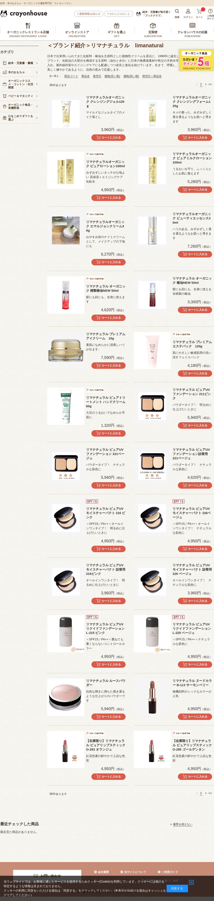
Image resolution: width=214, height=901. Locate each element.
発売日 (97, 76)
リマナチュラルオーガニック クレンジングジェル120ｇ (105, 101)
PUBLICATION (192, 36)
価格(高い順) (131, 76)
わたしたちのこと (120, 13)
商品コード (71, 76)
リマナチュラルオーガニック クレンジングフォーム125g (192, 101)
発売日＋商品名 (152, 76)
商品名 (85, 76)
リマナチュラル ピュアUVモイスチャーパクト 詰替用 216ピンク (105, 569)
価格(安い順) (112, 76)
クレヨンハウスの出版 (192, 32)
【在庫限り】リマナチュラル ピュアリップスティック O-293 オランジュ (107, 745)
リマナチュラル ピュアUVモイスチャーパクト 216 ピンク (105, 513)
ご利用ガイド (169, 872)
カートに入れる (111, 137)
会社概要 (103, 872)
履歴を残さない (182, 824)
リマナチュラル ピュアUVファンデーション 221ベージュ (105, 454)
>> (210, 84)
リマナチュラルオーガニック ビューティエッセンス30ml (192, 218)
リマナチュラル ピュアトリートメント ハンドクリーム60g (105, 402)
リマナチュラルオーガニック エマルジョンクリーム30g (105, 226)
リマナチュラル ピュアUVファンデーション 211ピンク (192, 394)
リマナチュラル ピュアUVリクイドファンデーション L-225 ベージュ (192, 628)
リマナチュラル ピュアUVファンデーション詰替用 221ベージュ (192, 454)
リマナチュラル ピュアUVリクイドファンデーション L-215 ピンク (105, 628)
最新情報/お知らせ (89, 13)
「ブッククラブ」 (156, 13)
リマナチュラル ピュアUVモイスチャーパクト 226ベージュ (192, 513)
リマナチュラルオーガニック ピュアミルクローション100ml (192, 158)
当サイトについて (135, 872)
